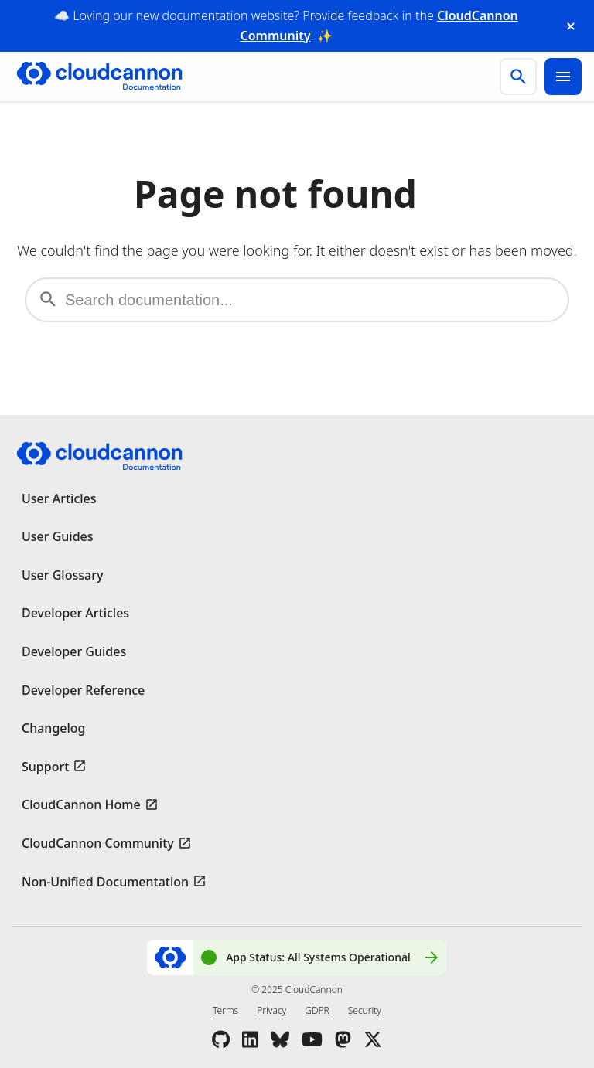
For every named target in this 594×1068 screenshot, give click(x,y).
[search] (518, 76)
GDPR (317, 1010)
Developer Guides (74, 651)
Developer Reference (83, 690)
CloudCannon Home (81, 804)
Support (45, 766)
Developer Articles (75, 612)
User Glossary (62, 574)
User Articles (59, 498)
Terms (225, 1010)
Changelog (54, 727)
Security (364, 1010)
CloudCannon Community (98, 843)
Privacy (271, 1010)
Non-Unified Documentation (105, 881)
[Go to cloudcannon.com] (99, 77)
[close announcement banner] (571, 26)
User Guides (58, 536)
